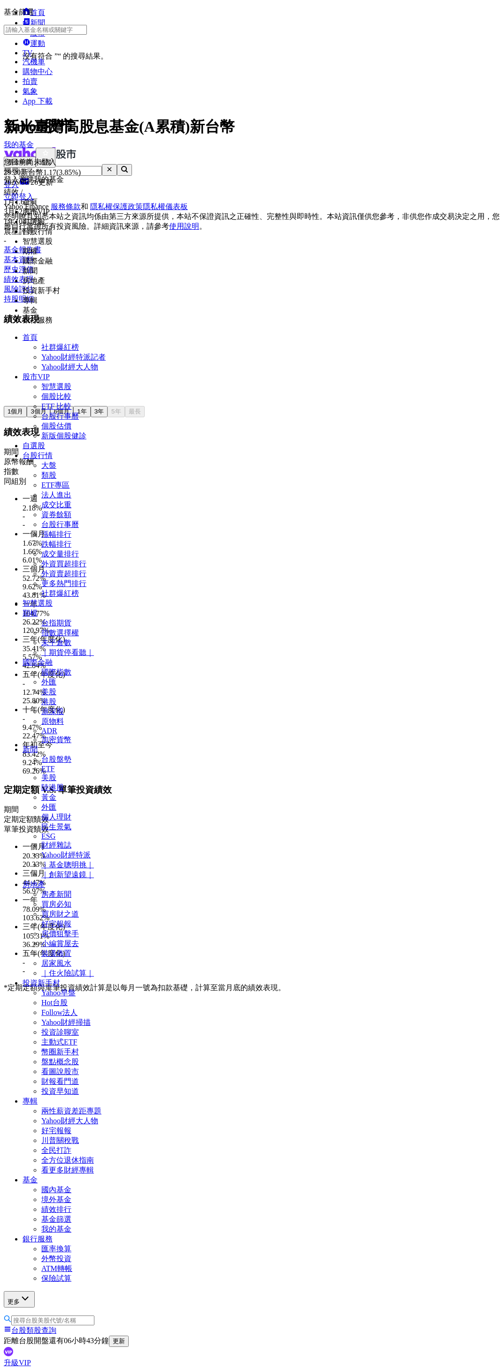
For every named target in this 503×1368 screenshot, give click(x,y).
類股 (48, 475)
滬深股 (52, 711)
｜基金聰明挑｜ (67, 865)
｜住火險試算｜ (67, 973)
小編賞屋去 (60, 943)
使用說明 (184, 226)
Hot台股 (54, 1003)
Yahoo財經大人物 (69, 367)
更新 (119, 1341)
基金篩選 (56, 1219)
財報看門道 (60, 1081)
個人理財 (56, 817)
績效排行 (56, 1209)
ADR (49, 731)
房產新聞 (56, 894)
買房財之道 (60, 914)
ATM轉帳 (56, 1268)
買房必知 (56, 904)
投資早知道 (60, 1091)
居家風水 (56, 963)
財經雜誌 (56, 845)
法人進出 (56, 495)
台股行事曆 (60, 416)
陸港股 (52, 787)
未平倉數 (56, 642)
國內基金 (56, 1190)
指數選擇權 (60, 633)
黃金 (48, 797)
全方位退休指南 (67, 1160)
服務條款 (66, 206)
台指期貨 (56, 623)
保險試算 (56, 1278)
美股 (48, 692)
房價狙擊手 (60, 934)
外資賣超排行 (63, 574)
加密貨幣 (56, 740)
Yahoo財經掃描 (66, 1022)
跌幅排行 (56, 544)
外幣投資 (56, 1259)
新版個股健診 (63, 436)
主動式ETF (59, 1042)
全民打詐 (56, 1150)
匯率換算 (56, 1249)
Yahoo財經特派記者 (73, 357)
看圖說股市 (60, 1071)
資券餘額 (56, 515)
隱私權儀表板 (165, 206)
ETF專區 (55, 485)
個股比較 (56, 396)
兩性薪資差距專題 (71, 1111)
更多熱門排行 (63, 583)
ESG (48, 836)
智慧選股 (56, 387)
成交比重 (56, 505)
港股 (48, 702)
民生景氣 (56, 827)
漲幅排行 (56, 534)
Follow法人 (59, 1012)
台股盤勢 (56, 759)
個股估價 (56, 426)
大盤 (48, 465)
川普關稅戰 (60, 1140)
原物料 (52, 721)
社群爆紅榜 (60, 347)
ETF (47, 769)
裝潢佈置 (56, 953)
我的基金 (56, 1229)
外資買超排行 (63, 564)
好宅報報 (56, 924)
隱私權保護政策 (116, 206)
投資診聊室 (60, 1032)
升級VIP (17, 1363)
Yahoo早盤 (58, 993)
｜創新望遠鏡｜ (67, 875)
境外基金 (56, 1199)
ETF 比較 (56, 406)
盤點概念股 (60, 1062)
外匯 (48, 682)
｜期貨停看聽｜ (67, 652)
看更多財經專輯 (67, 1170)
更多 (19, 1299)
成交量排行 (60, 554)
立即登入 (19, 197)
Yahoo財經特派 (66, 855)
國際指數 (56, 672)
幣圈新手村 (60, 1052)
